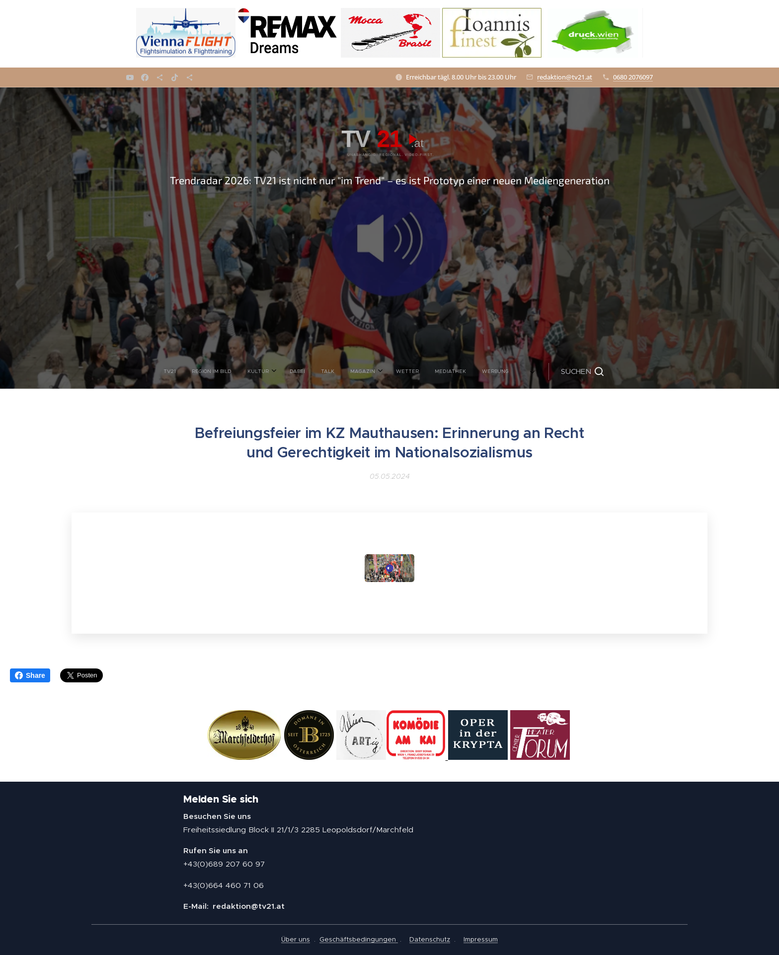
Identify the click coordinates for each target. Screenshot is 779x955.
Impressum (481, 939)
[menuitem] (262, 371)
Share (30, 675)
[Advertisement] (389, 279)
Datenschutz (429, 939)
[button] (487, 371)
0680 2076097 (633, 77)
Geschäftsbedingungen (358, 939)
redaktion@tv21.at (564, 77)
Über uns (295, 939)
